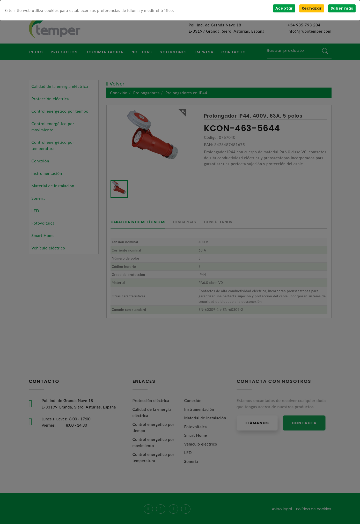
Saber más (341, 8)
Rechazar (311, 8)
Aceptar (284, 8)
